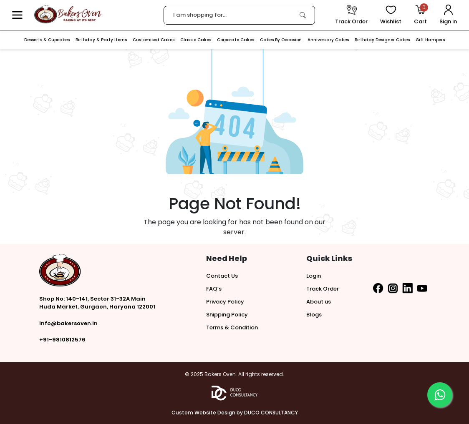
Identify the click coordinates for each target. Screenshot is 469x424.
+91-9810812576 (62, 340)
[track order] (351, 15)
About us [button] (318, 302)
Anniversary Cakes (328, 40)
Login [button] (313, 276)
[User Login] (448, 15)
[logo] (68, 14)
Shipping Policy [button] (227, 315)
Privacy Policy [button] (225, 302)
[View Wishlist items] (390, 15)
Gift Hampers (430, 40)
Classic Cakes (195, 40)
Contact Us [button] (222, 276)
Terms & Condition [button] (232, 327)
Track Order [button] (322, 289)
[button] (17, 15)
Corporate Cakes (235, 40)
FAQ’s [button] (214, 289)
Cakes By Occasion (281, 40)
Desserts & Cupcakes (47, 40)
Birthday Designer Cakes (382, 40)
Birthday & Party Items (101, 40)
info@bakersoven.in (68, 323)
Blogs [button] (314, 315)
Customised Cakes (153, 40)
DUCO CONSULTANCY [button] (271, 412)
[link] (302, 15)
